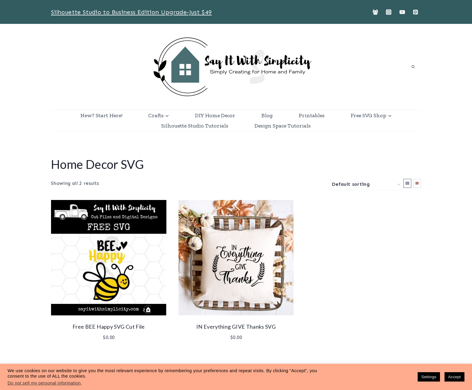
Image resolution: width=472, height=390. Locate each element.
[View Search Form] (413, 67)
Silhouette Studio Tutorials (194, 125)
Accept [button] (454, 377)
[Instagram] (388, 12)
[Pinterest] (415, 12)
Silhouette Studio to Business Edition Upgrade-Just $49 (131, 12)
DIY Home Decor (215, 115)
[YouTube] (402, 12)
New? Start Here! (101, 115)
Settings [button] (428, 377)
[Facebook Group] (375, 12)
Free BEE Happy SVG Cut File (108, 326)
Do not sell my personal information (44, 383)
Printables (312, 115)
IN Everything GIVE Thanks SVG (236, 326)
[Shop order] (366, 184)
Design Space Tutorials (283, 125)
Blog (267, 115)
